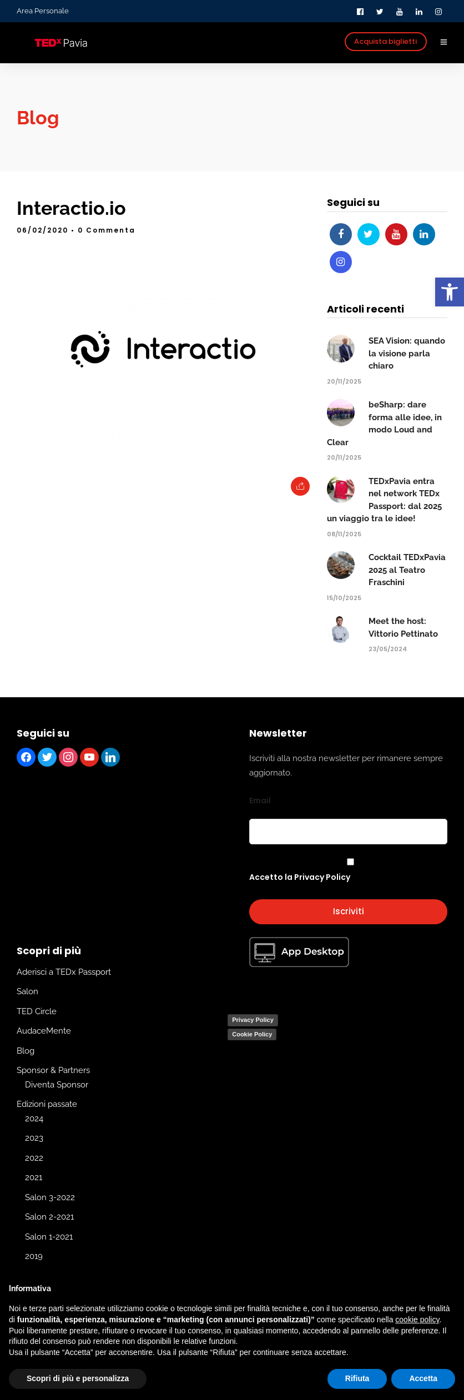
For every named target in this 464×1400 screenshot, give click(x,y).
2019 (34, 1256)
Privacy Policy (253, 1019)
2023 (34, 1138)
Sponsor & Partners (53, 1070)
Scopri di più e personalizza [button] (78, 1378)
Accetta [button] (423, 1378)
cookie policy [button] (417, 1319)
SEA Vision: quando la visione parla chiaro (407, 353)
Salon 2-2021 (49, 1217)
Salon (27, 991)
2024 (34, 1118)
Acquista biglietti (385, 41)
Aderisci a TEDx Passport (64, 971)
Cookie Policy (252, 1033)
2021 (33, 1177)
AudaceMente (44, 1031)
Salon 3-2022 (50, 1197)
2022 (34, 1157)
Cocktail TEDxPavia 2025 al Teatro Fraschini (407, 569)
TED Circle (37, 1011)
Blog (25, 1050)
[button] (449, 292)
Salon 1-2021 (49, 1236)
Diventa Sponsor (56, 1084)
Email (260, 800)
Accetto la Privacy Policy (299, 876)
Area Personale (43, 11)
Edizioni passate (47, 1104)
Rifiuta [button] (357, 1378)
